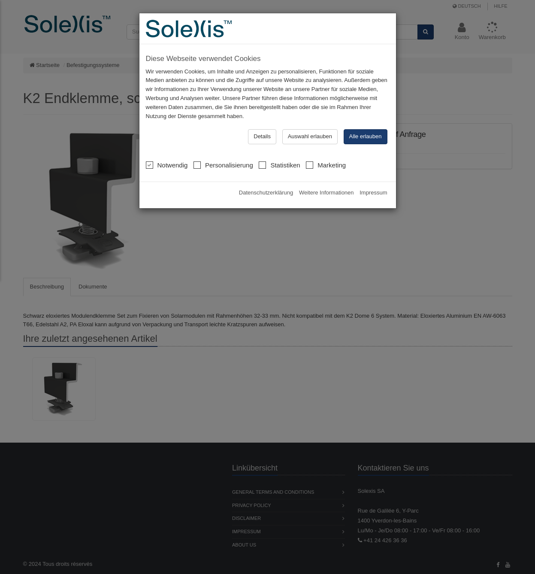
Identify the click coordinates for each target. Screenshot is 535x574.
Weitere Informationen (326, 192)
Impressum (373, 192)
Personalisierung (223, 165)
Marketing (326, 165)
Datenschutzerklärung (266, 192)
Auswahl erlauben (310, 136)
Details (262, 136)
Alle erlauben (365, 136)
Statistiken (279, 165)
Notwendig (167, 165)
